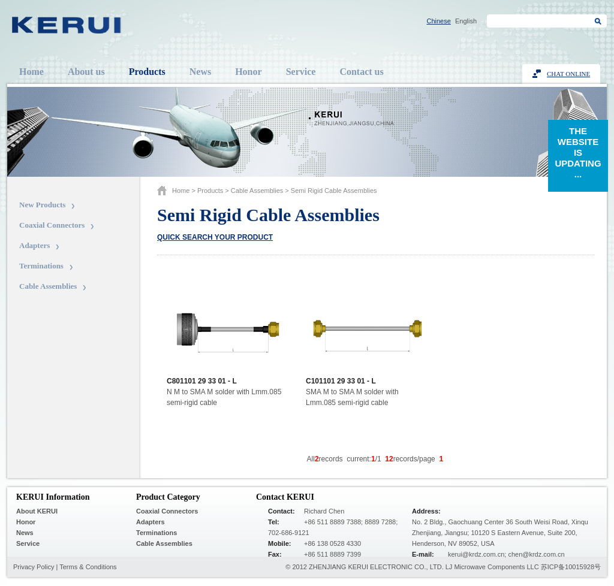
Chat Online (568, 73)
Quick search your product (215, 237)
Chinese (439, 21)
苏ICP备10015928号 (571, 566)
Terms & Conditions (87, 566)
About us (86, 72)
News (200, 72)
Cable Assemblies (48, 286)
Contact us (361, 72)
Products (147, 72)
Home (31, 72)
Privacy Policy (33, 566)
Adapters (34, 245)
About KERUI (37, 511)
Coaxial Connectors (52, 224)
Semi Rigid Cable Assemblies (334, 190)
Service (301, 72)
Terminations (41, 265)
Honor (248, 72)
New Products (42, 204)
